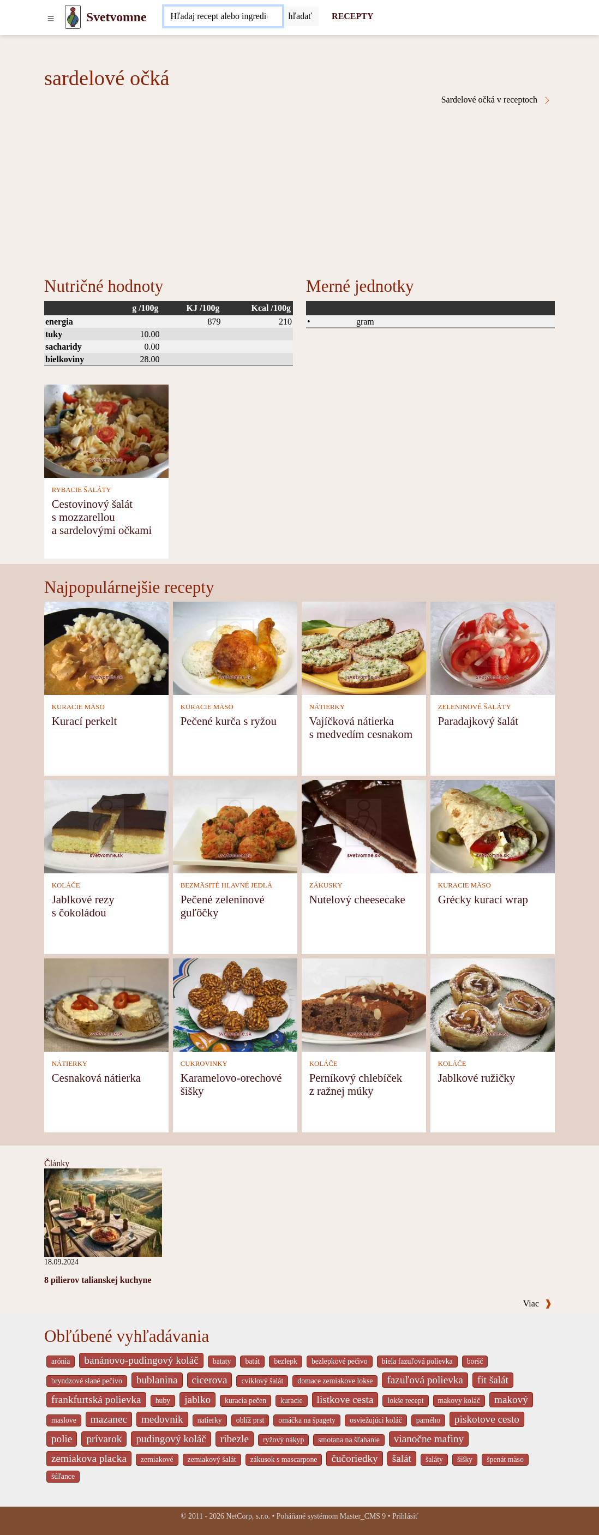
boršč (475, 1361)
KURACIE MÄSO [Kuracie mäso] (78, 707)
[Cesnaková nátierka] (106, 1004)
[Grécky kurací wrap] (492, 825)
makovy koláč (459, 1400)
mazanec (109, 1419)
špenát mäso (505, 1459)
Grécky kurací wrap (483, 899)
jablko (197, 1399)
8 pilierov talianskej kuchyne (98, 1280)
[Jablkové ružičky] (492, 1004)
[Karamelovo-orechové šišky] (235, 1004)
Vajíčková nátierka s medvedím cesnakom (360, 727)
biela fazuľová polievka (417, 1361)
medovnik (162, 1419)
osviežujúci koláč (376, 1420)
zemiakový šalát (212, 1459)
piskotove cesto (486, 1419)
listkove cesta (345, 1399)
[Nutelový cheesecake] (364, 825)
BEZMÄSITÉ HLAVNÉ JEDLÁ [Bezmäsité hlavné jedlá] (226, 885)
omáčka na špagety (307, 1420)
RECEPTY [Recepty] (352, 16)
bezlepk (285, 1361)
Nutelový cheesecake (357, 899)
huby (163, 1400)
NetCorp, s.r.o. (248, 1516)
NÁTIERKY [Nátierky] (327, 707)
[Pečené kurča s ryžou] (235, 647)
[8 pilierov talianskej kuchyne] (103, 1211)
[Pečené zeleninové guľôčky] (235, 825)
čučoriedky (354, 1458)
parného (428, 1420)
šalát (401, 1458)
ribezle (234, 1438)
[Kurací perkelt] (106, 647)
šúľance (63, 1476)
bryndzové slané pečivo (86, 1381)
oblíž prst (250, 1420)
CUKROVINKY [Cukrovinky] (204, 1064)
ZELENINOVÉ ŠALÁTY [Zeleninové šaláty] (474, 707)
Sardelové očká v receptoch (496, 100)
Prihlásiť (405, 1516)
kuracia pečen (245, 1400)
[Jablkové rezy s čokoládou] (106, 825)
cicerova (209, 1380)
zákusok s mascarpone (284, 1459)
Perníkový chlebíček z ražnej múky (355, 1084)
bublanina (157, 1380)
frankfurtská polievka (96, 1399)
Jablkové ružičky (477, 1077)
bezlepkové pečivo (340, 1361)
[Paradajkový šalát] (492, 647)
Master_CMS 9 (363, 1516)
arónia (60, 1361)
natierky (209, 1420)
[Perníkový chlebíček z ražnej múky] (364, 1004)
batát (252, 1361)
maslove (63, 1420)
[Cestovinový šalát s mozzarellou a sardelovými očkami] (106, 430)
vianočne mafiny (429, 1438)
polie (61, 1438)
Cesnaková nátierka (96, 1077)
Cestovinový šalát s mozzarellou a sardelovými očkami (102, 516)
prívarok (104, 1438)
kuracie (291, 1400)
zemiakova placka (89, 1458)
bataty (222, 1361)
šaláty (434, 1459)
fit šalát (492, 1380)
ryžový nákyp (283, 1440)
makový (511, 1399)
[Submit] (300, 16)
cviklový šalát (262, 1381)
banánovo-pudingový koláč (141, 1360)
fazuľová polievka (425, 1380)
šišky (464, 1459)
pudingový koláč (171, 1438)
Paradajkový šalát (478, 721)
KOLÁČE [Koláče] (66, 885)
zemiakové (157, 1459)
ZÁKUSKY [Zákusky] (326, 885)
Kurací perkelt (84, 721)
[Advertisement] (299, 186)
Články (56, 1163)
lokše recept (405, 1400)
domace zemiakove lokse (335, 1381)
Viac (537, 1303)
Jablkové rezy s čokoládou (83, 906)
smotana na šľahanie (349, 1440)
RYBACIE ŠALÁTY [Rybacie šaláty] (81, 490)
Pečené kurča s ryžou (229, 721)
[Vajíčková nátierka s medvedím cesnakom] (364, 647)
